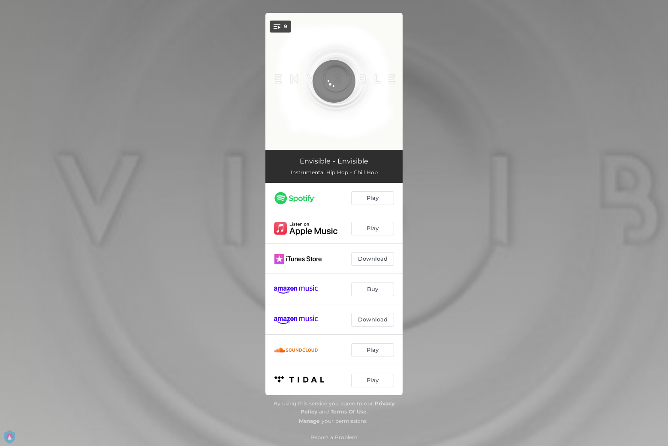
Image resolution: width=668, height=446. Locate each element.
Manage (309, 421)
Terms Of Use (349, 411)
